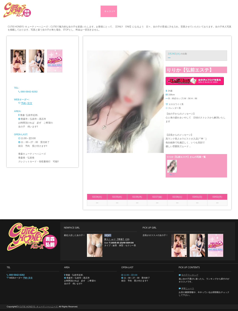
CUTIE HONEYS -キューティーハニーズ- (38, 306)
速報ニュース (187, 288)
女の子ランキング (189, 275)
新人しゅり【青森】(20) (116, 239)
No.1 (172, 174)
